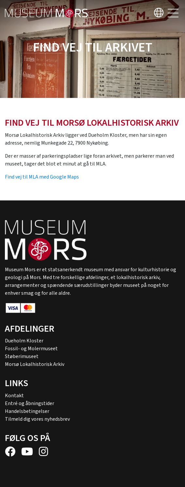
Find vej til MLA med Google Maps (42, 177)
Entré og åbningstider (29, 403)
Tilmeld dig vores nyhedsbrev (37, 419)
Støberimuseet (22, 356)
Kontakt (14, 395)
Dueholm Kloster (24, 340)
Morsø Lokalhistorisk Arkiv (34, 364)
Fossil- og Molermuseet (31, 348)
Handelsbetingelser (27, 411)
